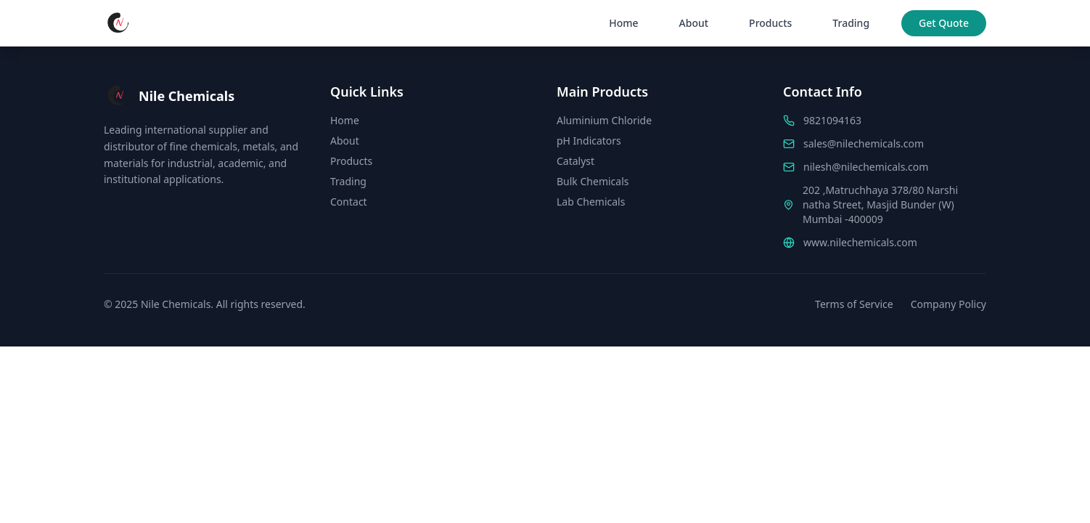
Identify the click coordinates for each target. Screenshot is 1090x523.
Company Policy (948, 304)
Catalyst (575, 161)
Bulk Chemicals (592, 181)
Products (770, 23)
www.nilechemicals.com (860, 242)
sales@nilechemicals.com (863, 143)
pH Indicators (589, 140)
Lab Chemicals (591, 201)
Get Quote (944, 23)
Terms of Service (854, 304)
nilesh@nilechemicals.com (865, 167)
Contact (348, 201)
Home (623, 23)
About (694, 23)
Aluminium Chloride (604, 120)
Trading (850, 23)
